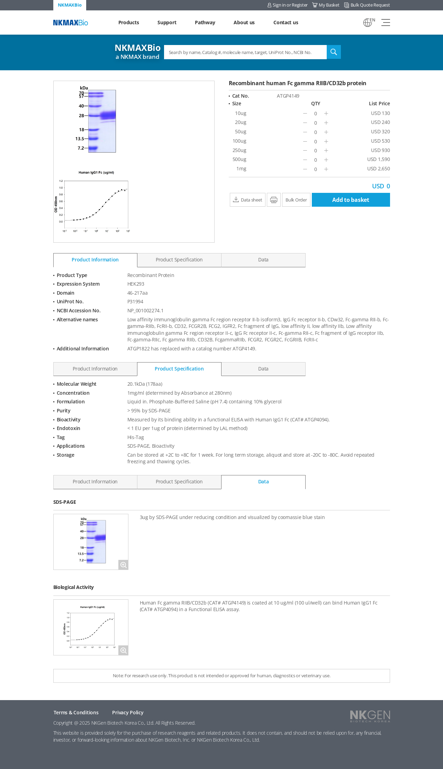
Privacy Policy (127, 712)
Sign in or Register (290, 5)
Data (263, 259)
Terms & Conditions (76, 712)
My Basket (329, 5)
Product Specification (179, 259)
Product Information (95, 259)
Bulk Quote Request (370, 5)
